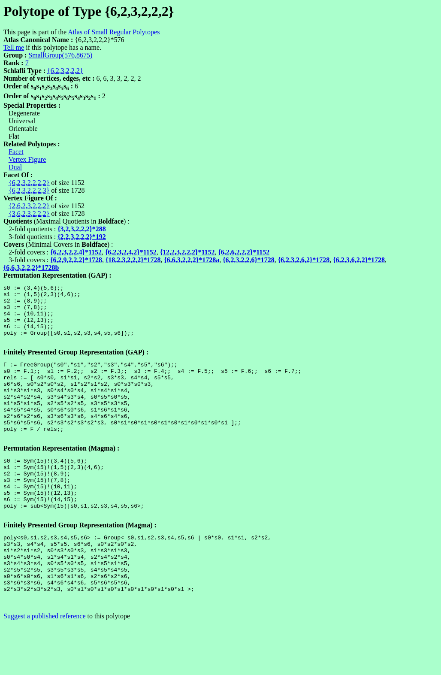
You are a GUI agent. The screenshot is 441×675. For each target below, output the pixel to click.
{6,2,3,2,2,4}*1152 (76, 252)
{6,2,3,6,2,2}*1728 (359, 259)
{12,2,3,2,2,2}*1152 (187, 252)
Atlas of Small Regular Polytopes (114, 32)
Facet (16, 151)
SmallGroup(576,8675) (60, 55)
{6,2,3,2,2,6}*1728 (249, 259)
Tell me (13, 47)
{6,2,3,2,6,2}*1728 (304, 259)
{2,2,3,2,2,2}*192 (81, 236)
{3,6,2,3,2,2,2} (29, 213)
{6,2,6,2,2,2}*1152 (244, 252)
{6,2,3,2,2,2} (65, 70)
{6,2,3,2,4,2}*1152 (131, 252)
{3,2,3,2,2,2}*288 (81, 229)
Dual (15, 167)
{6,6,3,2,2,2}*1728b (31, 267)
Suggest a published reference (44, 667)
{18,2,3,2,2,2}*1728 (133, 259)
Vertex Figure (27, 159)
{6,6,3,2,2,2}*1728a (192, 259)
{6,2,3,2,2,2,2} (29, 182)
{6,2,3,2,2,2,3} (29, 190)
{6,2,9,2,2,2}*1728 (76, 259)
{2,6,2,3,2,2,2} (29, 205)
